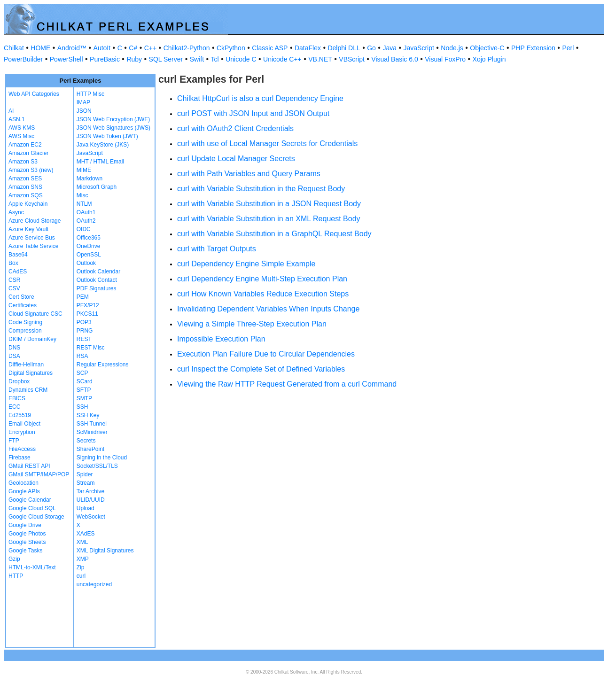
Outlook (86, 263)
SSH (82, 407)
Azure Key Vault (28, 229)
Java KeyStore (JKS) (103, 144)
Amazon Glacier (28, 153)
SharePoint (90, 449)
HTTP (15, 576)
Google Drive (24, 525)
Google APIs (24, 491)
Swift (197, 59)
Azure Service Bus (31, 237)
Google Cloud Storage (36, 516)
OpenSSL (89, 254)
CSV (14, 288)
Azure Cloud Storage (34, 220)
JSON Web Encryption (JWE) (113, 119)
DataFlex (308, 48)
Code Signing (25, 322)
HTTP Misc (90, 94)
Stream (86, 483)
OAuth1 (86, 212)
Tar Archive (90, 491)
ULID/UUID (91, 500)
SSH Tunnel (92, 423)
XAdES (86, 533)
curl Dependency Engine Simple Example (246, 264)
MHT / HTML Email (100, 161)
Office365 (89, 237)
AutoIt (102, 48)
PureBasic (105, 59)
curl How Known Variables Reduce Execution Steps (263, 294)
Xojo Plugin (489, 59)
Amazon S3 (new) (30, 170)
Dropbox (19, 381)
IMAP (83, 102)
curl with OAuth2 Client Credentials (235, 128)
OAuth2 (86, 220)
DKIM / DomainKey (32, 339)
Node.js (452, 48)
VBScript (351, 59)
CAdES (17, 271)
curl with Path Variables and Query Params (248, 174)
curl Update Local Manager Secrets (236, 159)
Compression (25, 330)
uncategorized (94, 584)
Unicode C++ (282, 59)
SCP (82, 373)
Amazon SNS (25, 187)
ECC (14, 407)
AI (11, 111)
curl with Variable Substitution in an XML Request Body (268, 219)
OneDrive (89, 246)
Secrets (86, 440)
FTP (13, 440)
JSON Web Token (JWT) (107, 136)
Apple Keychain (27, 204)
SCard (85, 381)
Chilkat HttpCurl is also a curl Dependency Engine (260, 98)
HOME (40, 48)
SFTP (84, 390)
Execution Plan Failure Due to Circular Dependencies (266, 354)
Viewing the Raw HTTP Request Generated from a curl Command (287, 384)
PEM (83, 297)
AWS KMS (21, 127)
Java (389, 48)
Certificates (22, 305)
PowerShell (66, 59)
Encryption (21, 432)
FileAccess (22, 449)
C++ (150, 48)
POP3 (84, 322)
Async (16, 212)
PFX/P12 (88, 305)
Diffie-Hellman (26, 364)
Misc (82, 195)
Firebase (19, 457)
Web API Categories (33, 94)
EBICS (16, 398)
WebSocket (91, 516)
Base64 (18, 254)
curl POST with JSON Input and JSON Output (253, 113)
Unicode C (241, 59)
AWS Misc (21, 136)
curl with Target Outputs (216, 249)
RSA (82, 356)
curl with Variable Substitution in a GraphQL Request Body (274, 234)
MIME (84, 170)
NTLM (84, 204)
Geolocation (23, 483)
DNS (14, 347)
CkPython (231, 48)
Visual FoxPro (445, 59)
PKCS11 (87, 313)
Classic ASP (270, 48)
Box (13, 263)
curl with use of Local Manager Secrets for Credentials (267, 143)
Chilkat (14, 48)
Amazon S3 (23, 161)
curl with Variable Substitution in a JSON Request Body (269, 204)
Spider (85, 474)
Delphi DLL (343, 48)
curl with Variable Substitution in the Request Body (261, 189)
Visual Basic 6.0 (394, 59)
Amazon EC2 (25, 144)
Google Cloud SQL (32, 508)
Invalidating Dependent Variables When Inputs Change (268, 309)
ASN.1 (16, 119)
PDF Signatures (97, 288)
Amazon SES (25, 178)
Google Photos (27, 533)
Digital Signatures (30, 373)
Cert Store (21, 297)
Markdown (89, 178)
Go (371, 48)
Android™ (71, 48)
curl (81, 576)
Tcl (215, 59)
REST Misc (91, 347)
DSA (14, 356)
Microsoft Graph (97, 187)
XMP (83, 559)
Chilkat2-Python (187, 48)
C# (133, 48)
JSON (84, 111)
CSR (14, 280)
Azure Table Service (33, 246)
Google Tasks (25, 550)
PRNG (85, 330)
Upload (85, 508)
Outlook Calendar (98, 271)
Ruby (134, 59)
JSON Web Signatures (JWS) (113, 127)
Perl (568, 48)
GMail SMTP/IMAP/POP (38, 474)
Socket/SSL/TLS (97, 466)
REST (84, 339)
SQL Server (166, 59)
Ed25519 (19, 415)
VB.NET (320, 59)
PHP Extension (533, 48)
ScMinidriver (92, 432)
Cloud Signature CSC (35, 313)
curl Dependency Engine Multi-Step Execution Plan (262, 279)
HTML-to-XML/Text (32, 567)
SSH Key (88, 415)
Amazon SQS (25, 195)
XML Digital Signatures (105, 550)
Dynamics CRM (27, 390)
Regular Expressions (103, 364)
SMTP (84, 398)
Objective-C (487, 48)
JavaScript (419, 48)
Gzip (14, 559)
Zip (81, 567)
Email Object (24, 423)
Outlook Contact (97, 280)
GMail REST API (29, 466)
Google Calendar (29, 500)
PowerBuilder (23, 59)
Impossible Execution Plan (221, 339)
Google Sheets (27, 542)
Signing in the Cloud (102, 457)
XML (82, 542)
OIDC (84, 229)
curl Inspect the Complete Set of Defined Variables (261, 369)
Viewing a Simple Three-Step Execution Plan (252, 324)
